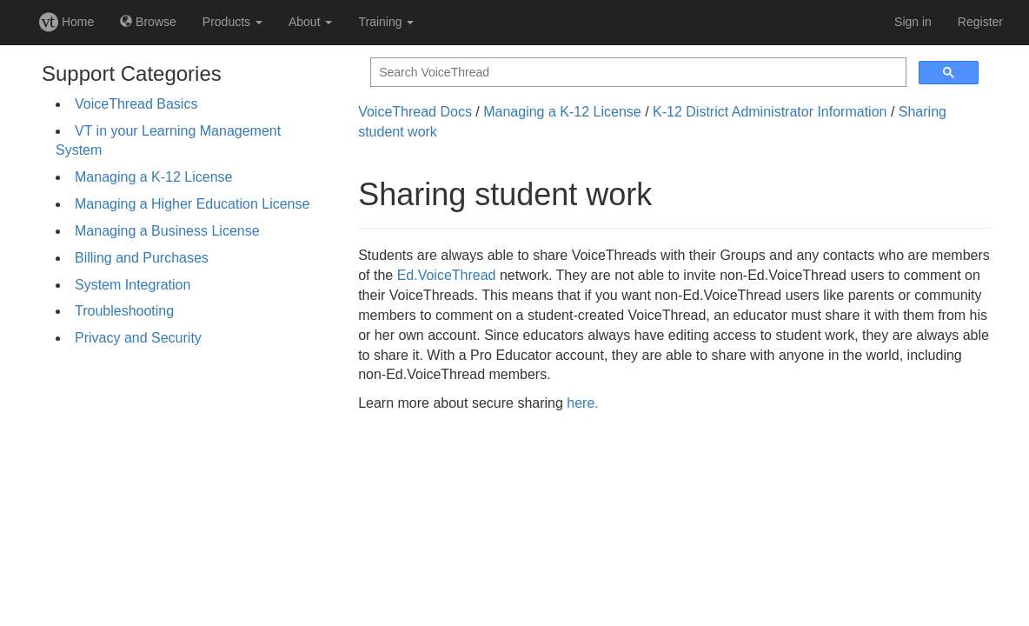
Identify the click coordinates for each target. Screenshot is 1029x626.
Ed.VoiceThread (446, 275)
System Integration (132, 284)
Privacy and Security (138, 337)
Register (980, 22)
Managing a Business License (167, 230)
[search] (636, 73)
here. (582, 403)
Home (66, 21)
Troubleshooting (124, 310)
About (310, 22)
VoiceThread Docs (415, 111)
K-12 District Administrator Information (769, 111)
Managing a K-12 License (153, 177)
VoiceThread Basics (136, 104)
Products (232, 22)
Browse (148, 22)
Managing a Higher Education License (192, 203)
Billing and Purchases (142, 257)
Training (386, 22)
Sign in (913, 22)
